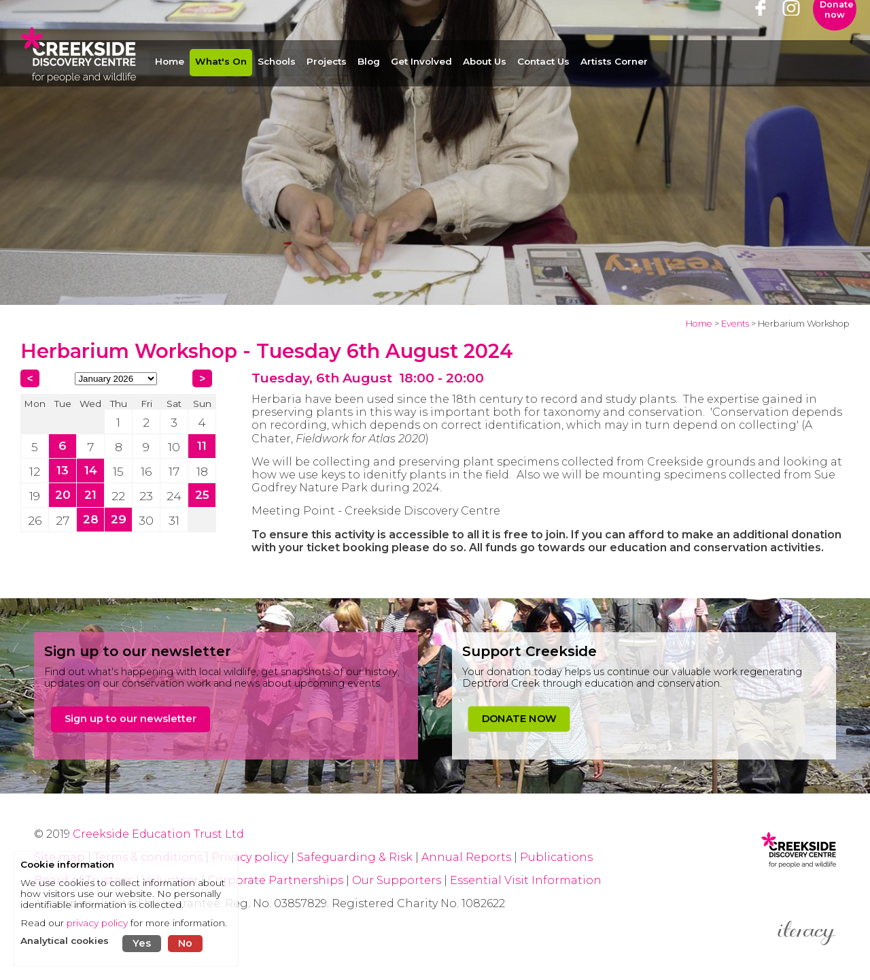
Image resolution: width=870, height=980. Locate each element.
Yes (142, 943)
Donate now (837, 30)
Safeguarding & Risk (355, 857)
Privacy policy (249, 857)
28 (91, 519)
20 (63, 494)
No (185, 943)
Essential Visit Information (526, 880)
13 (62, 470)
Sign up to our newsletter (130, 719)
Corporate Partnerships (275, 880)
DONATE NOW (519, 719)
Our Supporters (398, 880)
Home (699, 323)
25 (202, 494)
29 (118, 519)
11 (202, 445)
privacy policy (97, 922)
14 (90, 470)
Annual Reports (467, 857)
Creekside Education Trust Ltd (158, 834)
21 (90, 494)
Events (735, 323)
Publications (556, 857)
